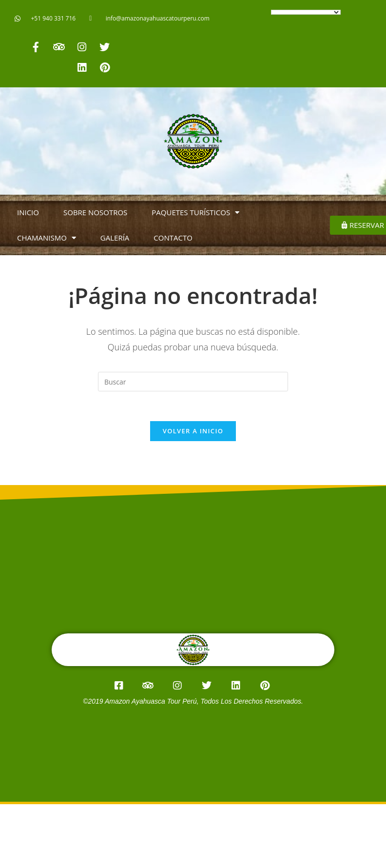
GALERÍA (115, 238)
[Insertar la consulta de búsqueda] (193, 381)
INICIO (28, 212)
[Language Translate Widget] (306, 12)
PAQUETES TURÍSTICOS (195, 212)
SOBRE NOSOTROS (95, 212)
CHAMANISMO (46, 237)
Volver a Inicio (193, 430)
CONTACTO (173, 238)
